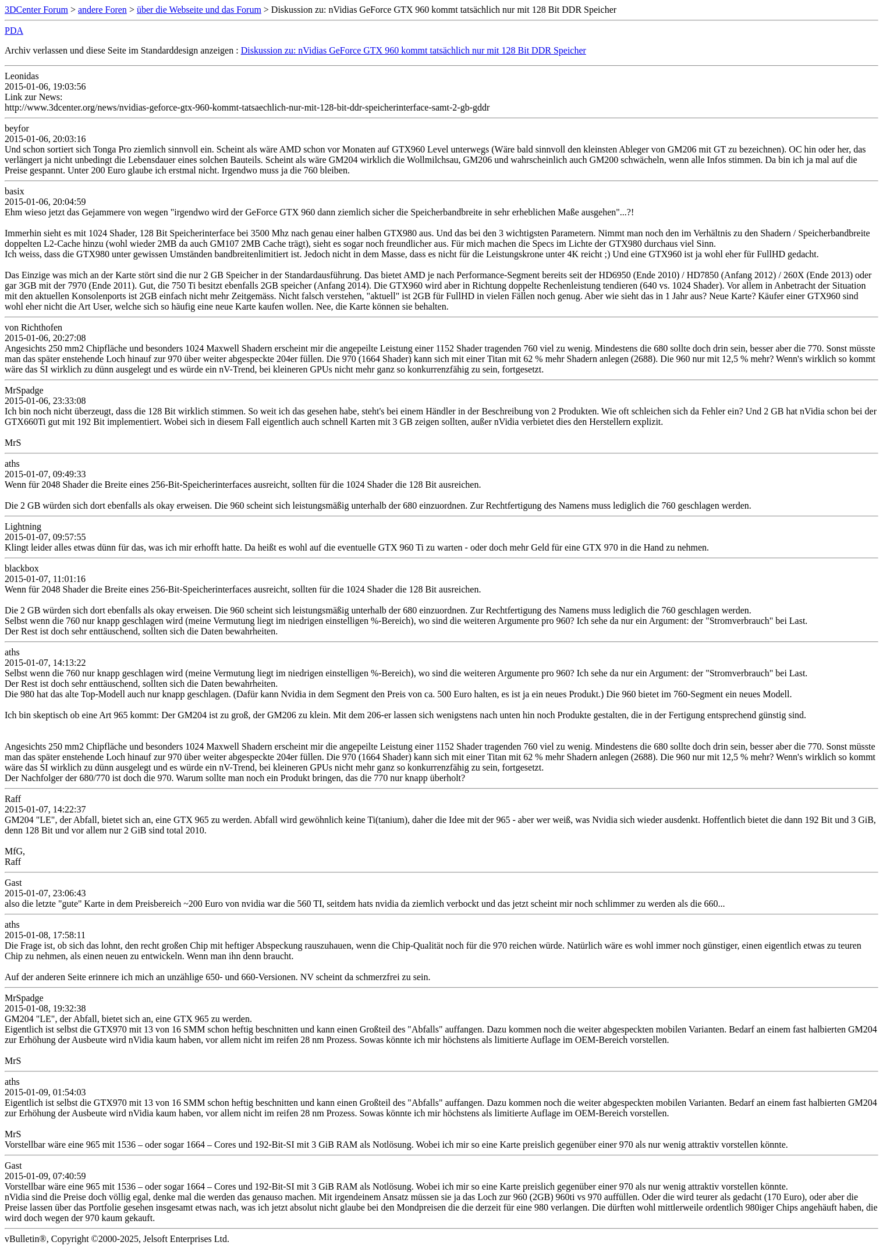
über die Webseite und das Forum (199, 10)
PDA (14, 31)
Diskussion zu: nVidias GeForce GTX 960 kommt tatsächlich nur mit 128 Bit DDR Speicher (413, 50)
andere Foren (102, 10)
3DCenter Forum (36, 10)
